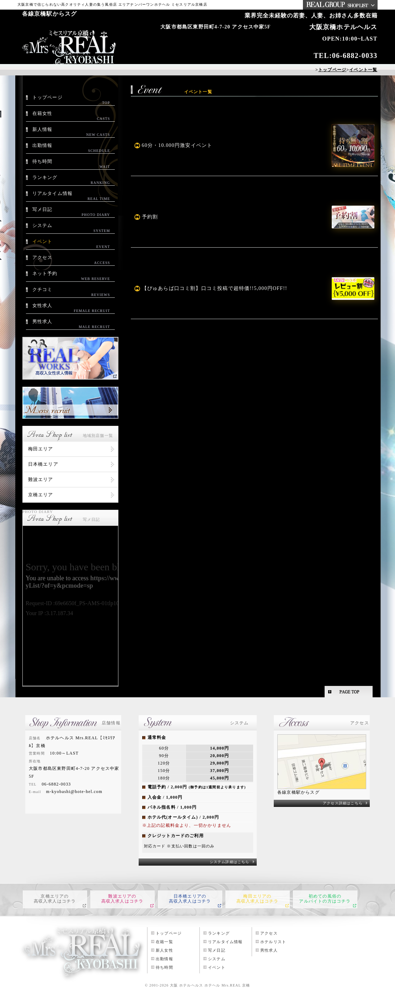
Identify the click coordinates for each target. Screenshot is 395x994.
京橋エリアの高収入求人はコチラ (55, 899)
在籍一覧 (164, 942)
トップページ (71, 100)
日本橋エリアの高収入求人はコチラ (190, 899)
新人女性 (164, 950)
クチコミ (71, 292)
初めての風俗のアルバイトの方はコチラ (325, 899)
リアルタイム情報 (71, 196)
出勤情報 (71, 148)
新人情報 (71, 132)
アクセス (71, 260)
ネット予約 (71, 276)
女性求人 (71, 308)
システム (71, 228)
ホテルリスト (273, 942)
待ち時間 (71, 164)
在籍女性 (71, 116)
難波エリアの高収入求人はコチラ (122, 899)
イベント (71, 244)
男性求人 (71, 324)
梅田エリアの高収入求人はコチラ (257, 899)
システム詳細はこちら (230, 862)
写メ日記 (71, 212)
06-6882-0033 (355, 55)
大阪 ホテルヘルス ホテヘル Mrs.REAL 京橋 (210, 985)
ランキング (71, 180)
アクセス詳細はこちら (343, 803)
